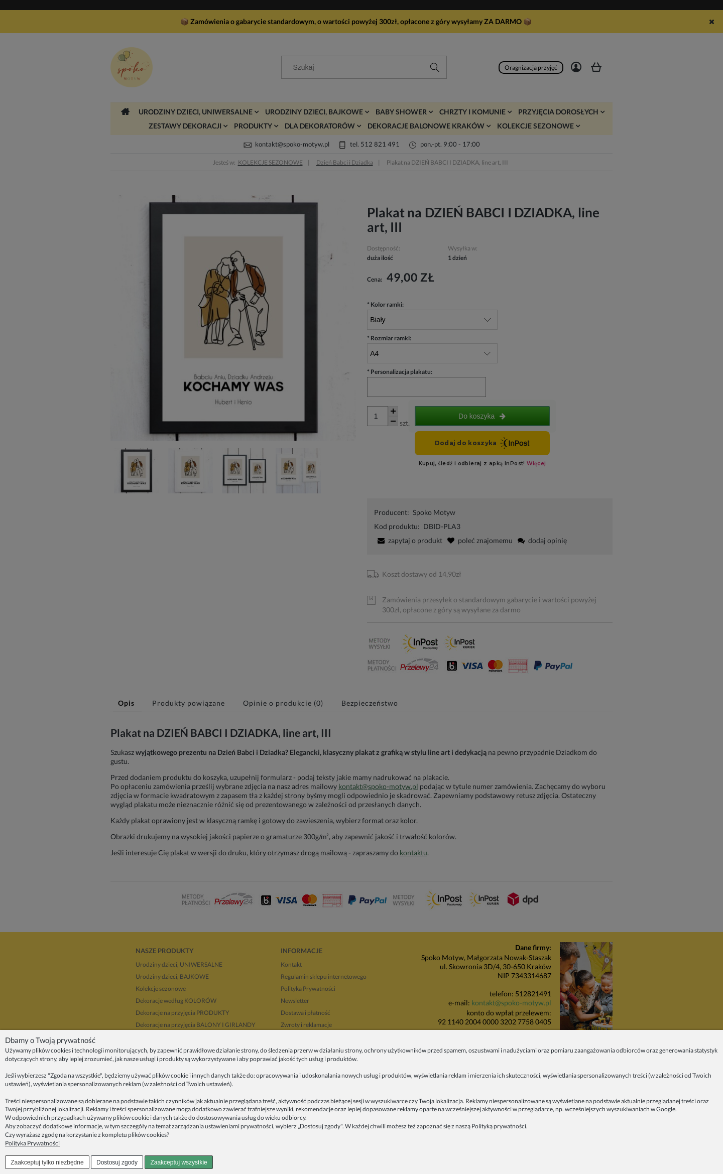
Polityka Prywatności (32, 1143)
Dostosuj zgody (117, 1162)
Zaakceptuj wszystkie (178, 1162)
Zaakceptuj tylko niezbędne (47, 1162)
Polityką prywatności (498, 1126)
